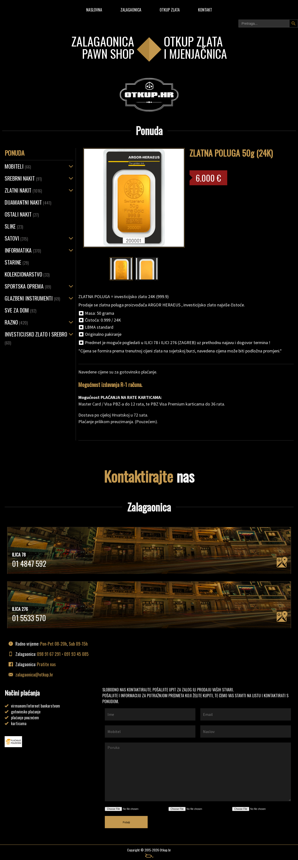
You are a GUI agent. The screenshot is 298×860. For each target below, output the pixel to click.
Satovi (16, 238)
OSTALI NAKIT (22, 214)
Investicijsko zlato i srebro (36, 338)
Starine (17, 262)
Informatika (23, 250)
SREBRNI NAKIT (23, 178)
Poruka (198, 772)
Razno (16, 322)
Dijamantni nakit (28, 202)
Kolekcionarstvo (27, 274)
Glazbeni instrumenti (32, 298)
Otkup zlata (170, 10)
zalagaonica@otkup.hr (34, 674)
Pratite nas (46, 664)
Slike (14, 226)
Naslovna (94, 10)
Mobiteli (18, 166)
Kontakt (205, 10)
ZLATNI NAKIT (23, 190)
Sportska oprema (28, 286)
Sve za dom (20, 310)
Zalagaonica (130, 10)
